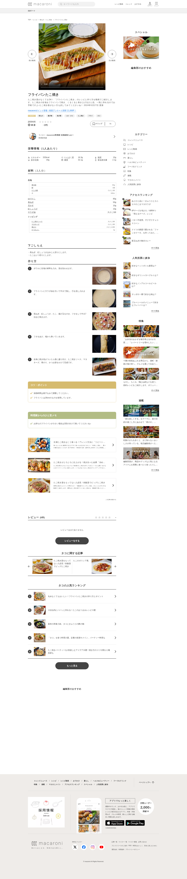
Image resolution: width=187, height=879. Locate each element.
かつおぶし (35, 230)
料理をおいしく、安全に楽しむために (145, 846)
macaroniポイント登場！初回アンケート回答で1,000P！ (52, 110)
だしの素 (35, 190)
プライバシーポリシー (132, 849)
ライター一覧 (123, 842)
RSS (130, 845)
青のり (34, 227)
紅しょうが (32, 209)
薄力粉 (34, 185)
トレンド (128, 4)
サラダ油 (32, 212)
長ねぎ (31, 202)
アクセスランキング (72, 784)
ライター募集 (132, 842)
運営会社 (114, 849)
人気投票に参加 (102, 784)
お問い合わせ (142, 842)
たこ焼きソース (37, 221)
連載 (43, 784)
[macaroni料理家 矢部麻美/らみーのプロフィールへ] (72, 137)
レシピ (53, 781)
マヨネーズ (35, 224)
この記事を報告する (110, 499)
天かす (31, 206)
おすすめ (138, 4)
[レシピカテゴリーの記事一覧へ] (32, 115)
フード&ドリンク (119, 781)
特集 (35, 784)
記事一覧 (114, 842)
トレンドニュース (40, 781)
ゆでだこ (32, 199)
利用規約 (121, 849)
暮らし (86, 781)
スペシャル (88, 784)
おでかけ (76, 781)
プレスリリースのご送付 (119, 846)
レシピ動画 (119, 4)
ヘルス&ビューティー (101, 781)
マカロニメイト (55, 784)
